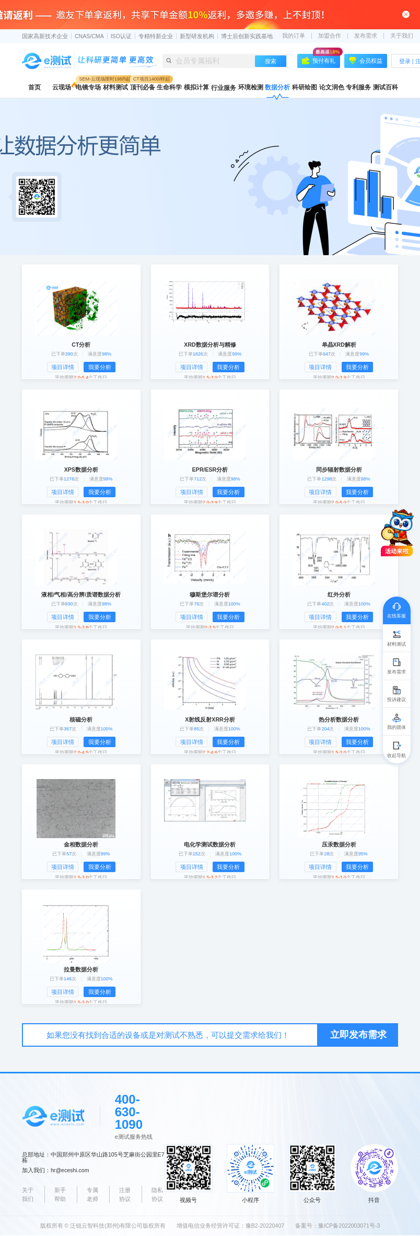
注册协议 (125, 1194)
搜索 (270, 61)
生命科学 (169, 87)
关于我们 (401, 36)
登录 (405, 61)
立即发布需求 (358, 1034)
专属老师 (92, 1194)
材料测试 (115, 87)
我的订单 (293, 36)
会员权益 (365, 60)
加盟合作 (329, 36)
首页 (34, 87)
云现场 (61, 87)
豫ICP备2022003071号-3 (349, 1225)
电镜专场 (88, 87)
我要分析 (99, 367)
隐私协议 (157, 1194)
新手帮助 (60, 1194)
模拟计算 (196, 87)
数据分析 (277, 87)
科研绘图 (304, 87)
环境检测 (250, 87)
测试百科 (385, 87)
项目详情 (62, 367)
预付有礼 (321, 59)
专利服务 (358, 87)
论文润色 (331, 87)
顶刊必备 (142, 87)
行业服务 (223, 87)
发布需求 (365, 36)
